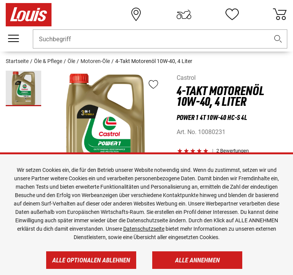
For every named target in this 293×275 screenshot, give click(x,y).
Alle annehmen (197, 260)
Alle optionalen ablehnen (91, 260)
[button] (278, 39)
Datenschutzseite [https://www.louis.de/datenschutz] (143, 229)
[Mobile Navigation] (13, 38)
